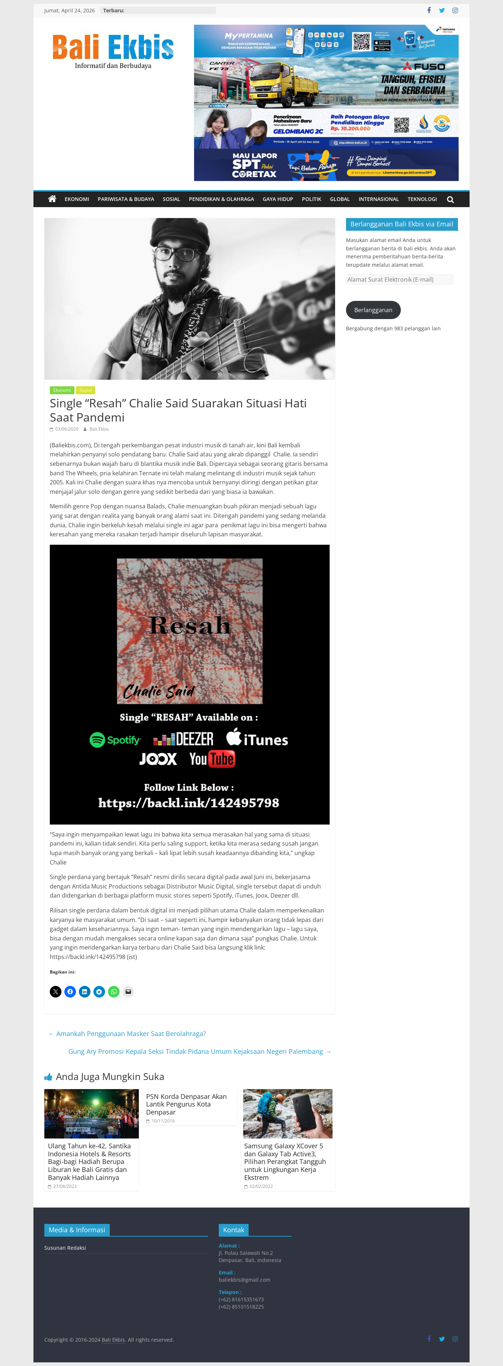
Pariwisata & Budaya (126, 199)
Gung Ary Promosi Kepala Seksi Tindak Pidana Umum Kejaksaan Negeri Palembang (199, 1051)
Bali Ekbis (99, 429)
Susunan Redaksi (65, 1247)
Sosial (171, 199)
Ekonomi (77, 199)
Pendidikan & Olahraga (221, 199)
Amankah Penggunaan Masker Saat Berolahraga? (127, 1033)
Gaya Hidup (278, 199)
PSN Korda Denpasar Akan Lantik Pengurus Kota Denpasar (186, 1104)
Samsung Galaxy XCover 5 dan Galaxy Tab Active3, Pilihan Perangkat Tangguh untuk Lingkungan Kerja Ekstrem (285, 1161)
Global (340, 199)
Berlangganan (373, 310)
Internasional (379, 199)
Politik (311, 199)
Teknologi (422, 199)
